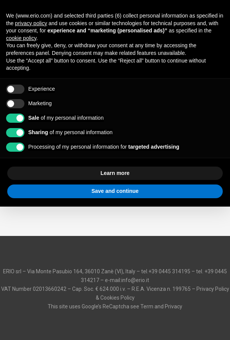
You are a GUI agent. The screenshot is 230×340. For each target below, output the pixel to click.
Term (146, 306)
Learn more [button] (114, 173)
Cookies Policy (117, 298)
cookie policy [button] (21, 38)
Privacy (173, 306)
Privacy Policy (212, 289)
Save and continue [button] (115, 191)
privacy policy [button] (31, 23)
